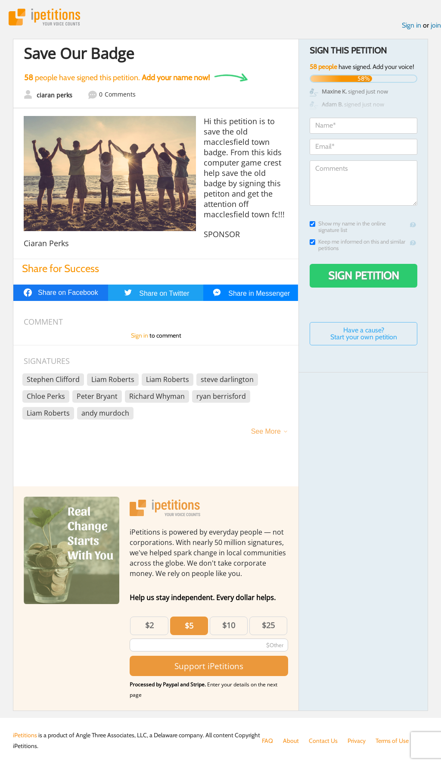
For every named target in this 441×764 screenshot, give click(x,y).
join (436, 25)
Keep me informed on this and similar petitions (357, 244)
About (291, 741)
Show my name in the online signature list (348, 226)
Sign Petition (363, 275)
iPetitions (44, 17)
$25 (268, 625)
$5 (189, 625)
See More (266, 431)
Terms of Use (392, 741)
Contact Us (323, 741)
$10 (228, 625)
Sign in (411, 25)
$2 (149, 625)
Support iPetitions (208, 666)
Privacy (357, 741)
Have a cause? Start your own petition (363, 333)
